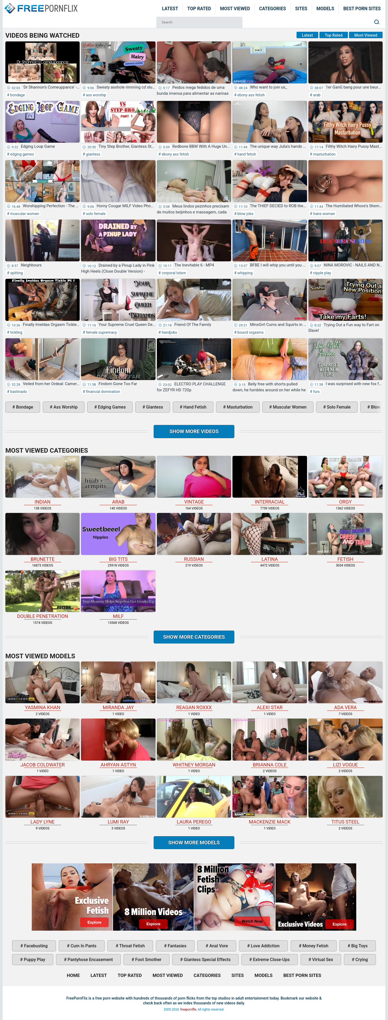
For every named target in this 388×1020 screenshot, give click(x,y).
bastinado (18, 391)
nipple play (321, 273)
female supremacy (101, 332)
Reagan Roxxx (194, 686)
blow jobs (245, 214)
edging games (21, 154)
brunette (42, 537)
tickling (15, 332)
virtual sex (322, 959)
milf (118, 594)
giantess (92, 154)
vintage (194, 480)
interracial (269, 480)
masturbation (324, 154)
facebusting (35, 945)
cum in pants (82, 945)
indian (42, 480)
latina (269, 537)
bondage (17, 95)
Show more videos (194, 431)
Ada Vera (345, 686)
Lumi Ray (118, 800)
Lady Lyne (42, 800)
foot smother (147, 959)
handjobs (169, 332)
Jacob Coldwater (42, 743)
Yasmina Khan (42, 686)
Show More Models (194, 842)
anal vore (218, 945)
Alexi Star (269, 686)
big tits (118, 537)
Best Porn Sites (362, 8)
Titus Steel (345, 800)
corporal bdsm (173, 273)
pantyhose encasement (89, 959)
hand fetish (246, 154)
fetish (345, 537)
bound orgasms (250, 332)
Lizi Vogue (345, 743)
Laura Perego (194, 800)
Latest (170, 8)
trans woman (323, 214)
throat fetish (131, 945)
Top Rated (199, 8)
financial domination (102, 391)
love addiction (265, 945)
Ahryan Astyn (118, 743)
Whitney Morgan (194, 743)
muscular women (24, 214)
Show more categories (194, 637)
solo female (95, 214)
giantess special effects (207, 959)
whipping (245, 273)
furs (316, 391)
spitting (16, 273)
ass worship (95, 95)
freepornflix (188, 1009)
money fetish (314, 945)
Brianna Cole (269, 743)
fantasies (176, 945)
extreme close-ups (271, 959)
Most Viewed (235, 8)
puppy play (34, 959)
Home (40, 5)
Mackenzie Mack (269, 800)
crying (361, 959)
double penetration (42, 594)
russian (194, 537)
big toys (359, 945)
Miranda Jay (118, 686)
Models (325, 8)
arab (316, 95)
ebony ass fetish (251, 95)
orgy (345, 480)
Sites (301, 8)
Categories (272, 8)
